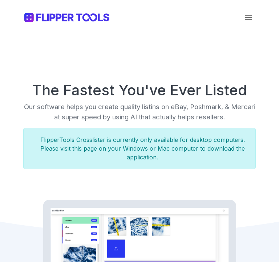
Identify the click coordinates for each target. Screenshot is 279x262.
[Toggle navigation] (248, 17)
